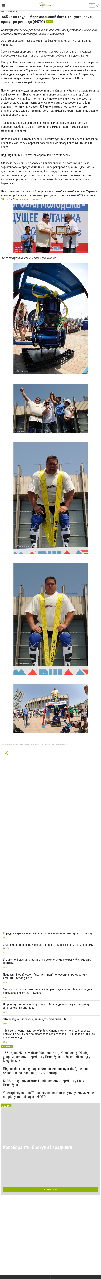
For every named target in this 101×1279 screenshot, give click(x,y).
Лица (5, 199)
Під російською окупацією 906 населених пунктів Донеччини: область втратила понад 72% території (47, 1071)
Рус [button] (92, 5)
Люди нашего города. (27, 199)
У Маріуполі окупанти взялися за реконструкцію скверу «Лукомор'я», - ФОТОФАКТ (47, 961)
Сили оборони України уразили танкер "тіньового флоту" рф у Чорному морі (48, 946)
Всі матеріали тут (50, 1189)
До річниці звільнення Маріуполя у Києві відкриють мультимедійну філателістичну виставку (46, 1005)
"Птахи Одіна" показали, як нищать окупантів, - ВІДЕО (37, 1019)
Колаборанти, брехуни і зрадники (37, 1147)
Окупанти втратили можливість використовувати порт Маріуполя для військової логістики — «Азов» (47, 991)
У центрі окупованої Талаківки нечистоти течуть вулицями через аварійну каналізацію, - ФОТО (49, 1095)
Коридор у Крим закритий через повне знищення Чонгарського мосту (47, 933)
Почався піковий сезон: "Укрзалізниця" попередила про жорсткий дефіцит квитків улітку (45, 976)
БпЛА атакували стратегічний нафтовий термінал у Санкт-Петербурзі (45, 1083)
